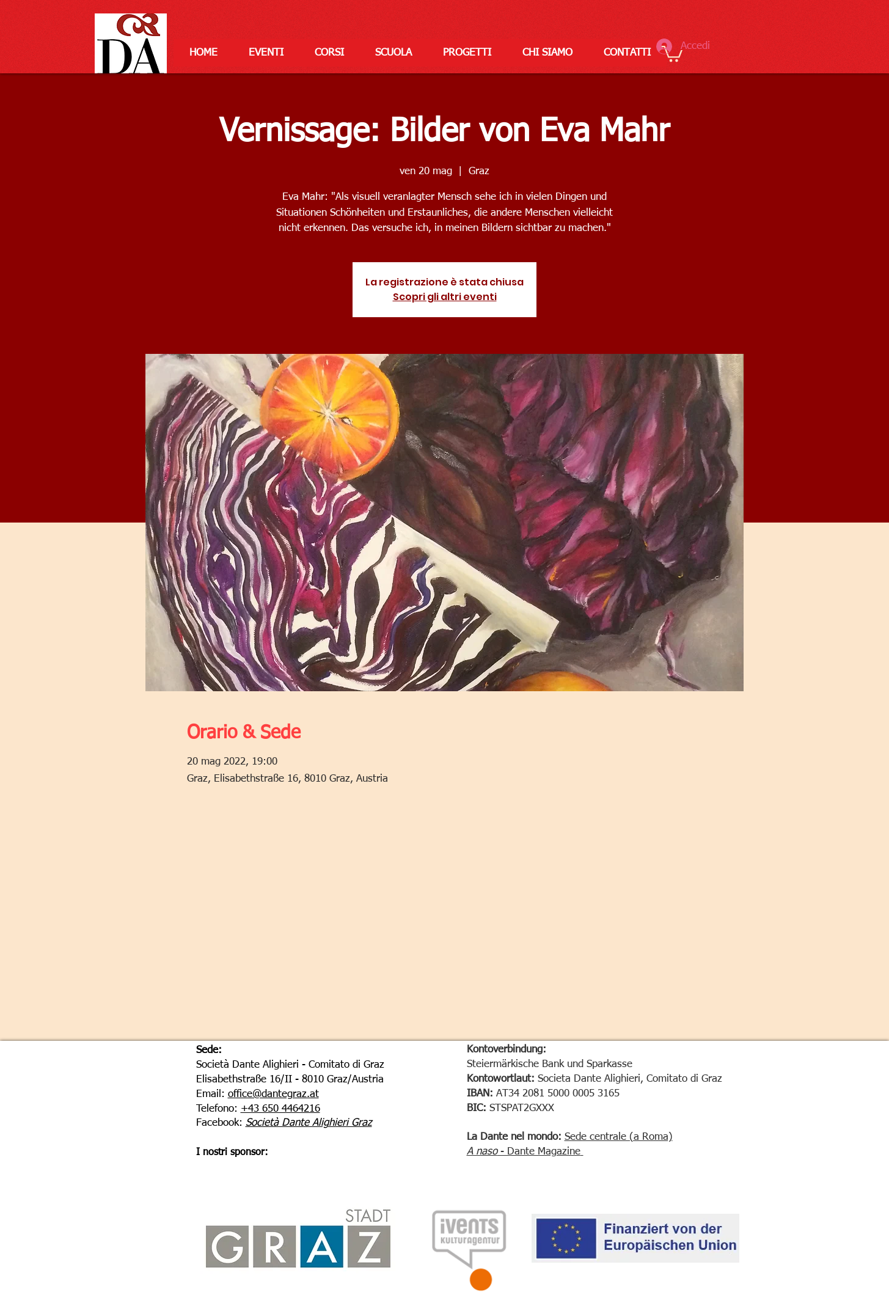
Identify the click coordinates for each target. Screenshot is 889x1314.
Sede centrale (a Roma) (619, 1137)
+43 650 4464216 (280, 1109)
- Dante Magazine (538, 1152)
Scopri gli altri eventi (445, 297)
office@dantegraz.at (273, 1094)
